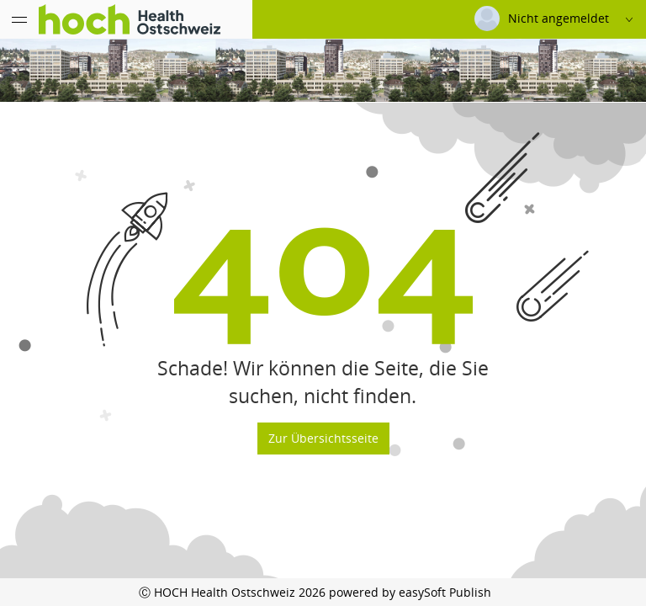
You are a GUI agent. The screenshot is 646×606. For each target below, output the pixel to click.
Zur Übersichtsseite (323, 438)
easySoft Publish (445, 592)
